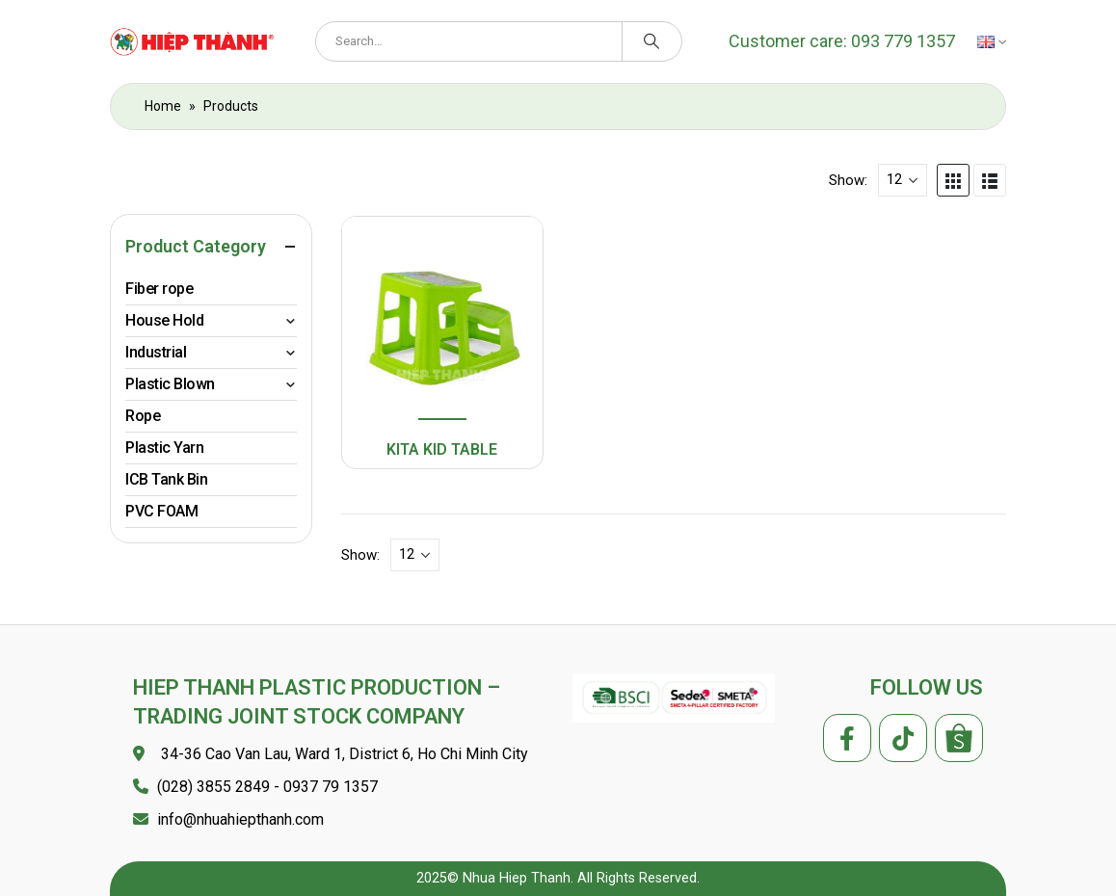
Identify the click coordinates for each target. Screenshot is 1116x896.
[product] (442, 320)
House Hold (164, 320)
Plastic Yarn (164, 447)
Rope (142, 416)
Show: (848, 180)
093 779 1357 (901, 41)
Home (163, 106)
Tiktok (903, 738)
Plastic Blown (170, 384)
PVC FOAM (161, 511)
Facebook (847, 738)
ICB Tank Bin (166, 479)
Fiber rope (159, 288)
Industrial (155, 352)
